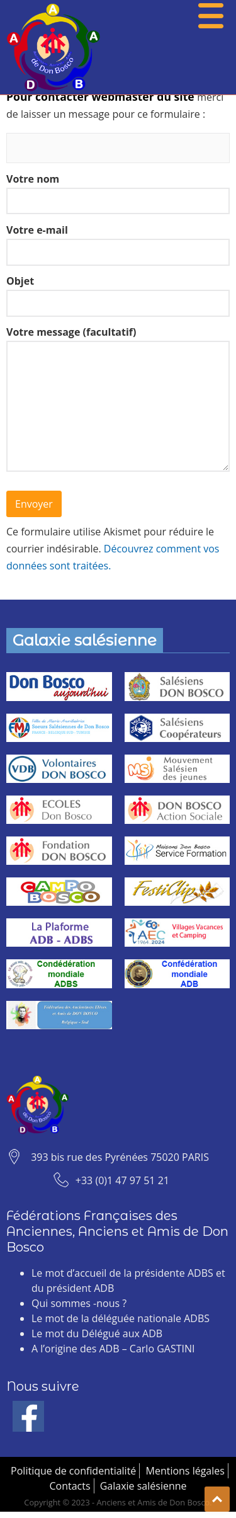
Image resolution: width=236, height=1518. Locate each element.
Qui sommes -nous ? (78, 1303)
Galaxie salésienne (143, 1486)
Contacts (69, 1486)
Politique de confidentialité (73, 1471)
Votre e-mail (118, 244)
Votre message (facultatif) (118, 403)
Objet (118, 295)
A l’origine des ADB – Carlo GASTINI (112, 1348)
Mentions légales (185, 1471)
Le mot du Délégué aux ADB (96, 1333)
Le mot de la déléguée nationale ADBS (120, 1318)
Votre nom (118, 193)
